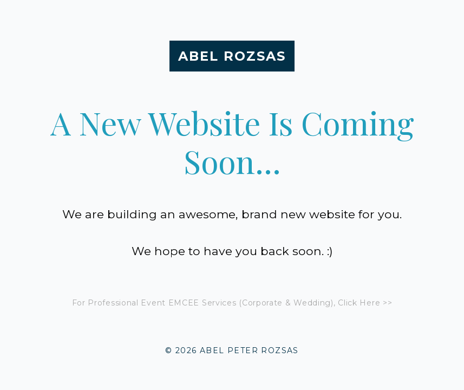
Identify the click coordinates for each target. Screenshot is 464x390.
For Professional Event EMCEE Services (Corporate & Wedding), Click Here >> (232, 303)
